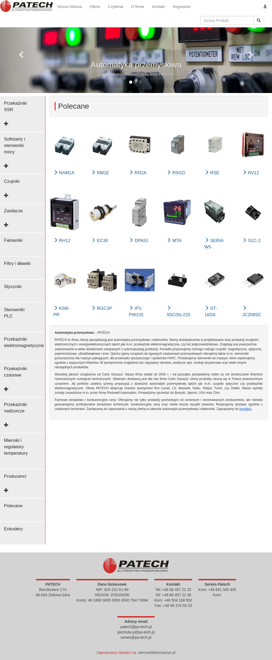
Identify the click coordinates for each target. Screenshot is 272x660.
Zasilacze (13, 210)
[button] (20, 53)
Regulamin (182, 7)
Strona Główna (69, 7)
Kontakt (158, 7)
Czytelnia (116, 7)
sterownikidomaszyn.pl (157, 652)
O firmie (137, 7)
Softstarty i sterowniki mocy (14, 145)
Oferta (95, 7)
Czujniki (12, 181)
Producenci (15, 476)
